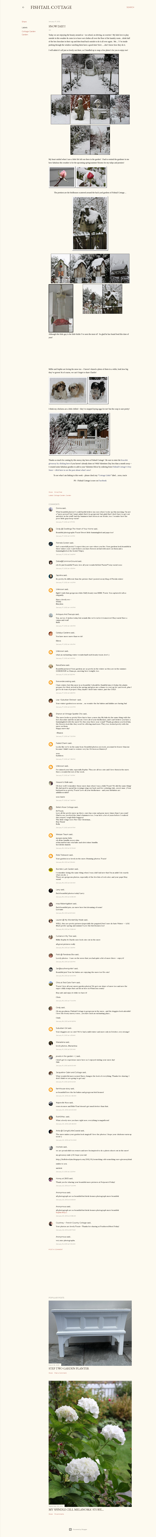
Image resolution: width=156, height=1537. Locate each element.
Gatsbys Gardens (63, 633)
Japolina (59, 575)
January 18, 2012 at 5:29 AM (65, 883)
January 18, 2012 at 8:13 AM (65, 913)
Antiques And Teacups (65, 614)
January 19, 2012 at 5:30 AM (65, 1049)
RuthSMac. (60, 1117)
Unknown (60, 589)
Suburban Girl (61, 1028)
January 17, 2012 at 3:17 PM (65, 522)
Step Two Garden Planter (69, 1368)
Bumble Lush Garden (65, 869)
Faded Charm (62, 743)
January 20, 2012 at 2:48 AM (66, 1096)
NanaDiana (60, 665)
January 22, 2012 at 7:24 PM (66, 1186)
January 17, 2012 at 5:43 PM (65, 658)
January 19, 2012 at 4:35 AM (65, 1035)
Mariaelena (60, 1042)
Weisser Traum (62, 834)
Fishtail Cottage (51, 7)
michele (59, 1147)
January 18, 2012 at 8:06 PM (66, 1021)
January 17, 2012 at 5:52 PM (65, 674)
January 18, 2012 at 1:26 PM (65, 948)
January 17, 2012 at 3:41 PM (65, 536)
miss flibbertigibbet (64, 904)
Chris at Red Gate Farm (66, 982)
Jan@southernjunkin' (65, 968)
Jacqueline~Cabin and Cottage (69, 1072)
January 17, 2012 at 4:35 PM (65, 568)
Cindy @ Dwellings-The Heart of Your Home (74, 529)
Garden (25, 35)
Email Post (58, 492)
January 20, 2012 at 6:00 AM (66, 1110)
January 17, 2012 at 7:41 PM (65, 775)
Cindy (58, 1007)
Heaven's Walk (62, 782)
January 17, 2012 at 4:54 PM (65, 644)
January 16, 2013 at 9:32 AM (65, 1244)
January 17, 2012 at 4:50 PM (65, 626)
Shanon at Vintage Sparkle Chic (69, 714)
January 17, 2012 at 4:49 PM (65, 607)
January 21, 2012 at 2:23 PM (65, 1172)
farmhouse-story (63, 1089)
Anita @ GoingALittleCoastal (68, 1131)
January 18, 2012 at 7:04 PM (66, 1001)
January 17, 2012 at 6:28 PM (65, 693)
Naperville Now (62, 1103)
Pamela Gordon (62, 543)
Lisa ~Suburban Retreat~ (66, 700)
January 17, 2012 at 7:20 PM (65, 736)
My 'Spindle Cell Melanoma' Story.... (76, 1509)
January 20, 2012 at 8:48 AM (66, 1124)
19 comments (59, 1514)
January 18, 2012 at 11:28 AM (66, 929)
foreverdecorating (63, 681)
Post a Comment (56, 1249)
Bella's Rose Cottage (65, 807)
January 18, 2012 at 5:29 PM (65, 962)
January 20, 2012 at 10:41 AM (66, 1140)
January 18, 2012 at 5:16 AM (65, 862)
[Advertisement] (90, 1273)
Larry (58, 890)
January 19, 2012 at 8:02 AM (66, 1082)
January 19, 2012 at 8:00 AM (66, 1065)
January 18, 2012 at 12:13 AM (66, 848)
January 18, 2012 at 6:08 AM (66, 897)
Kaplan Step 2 (61, 1212)
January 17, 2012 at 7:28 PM (65, 759)
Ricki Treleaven (62, 855)
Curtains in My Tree (64, 936)
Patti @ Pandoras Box (65, 954)
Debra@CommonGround (66, 561)
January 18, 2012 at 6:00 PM (66, 976)
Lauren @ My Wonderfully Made (69, 920)
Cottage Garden (29, 31)
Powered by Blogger (78, 1529)
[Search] (130, 7)
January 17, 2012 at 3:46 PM (65, 554)
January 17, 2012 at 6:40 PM (66, 707)
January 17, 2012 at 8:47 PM (65, 827)
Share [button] (24, 22)
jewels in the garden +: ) (66, 1056)
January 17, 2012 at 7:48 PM (65, 800)
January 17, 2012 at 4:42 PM (65, 582)
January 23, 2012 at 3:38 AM (66, 1216)
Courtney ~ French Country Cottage (71, 1223)
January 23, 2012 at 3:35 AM (66, 1200)
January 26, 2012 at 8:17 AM (65, 1230)
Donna (59, 508)
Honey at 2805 (62, 1178)
